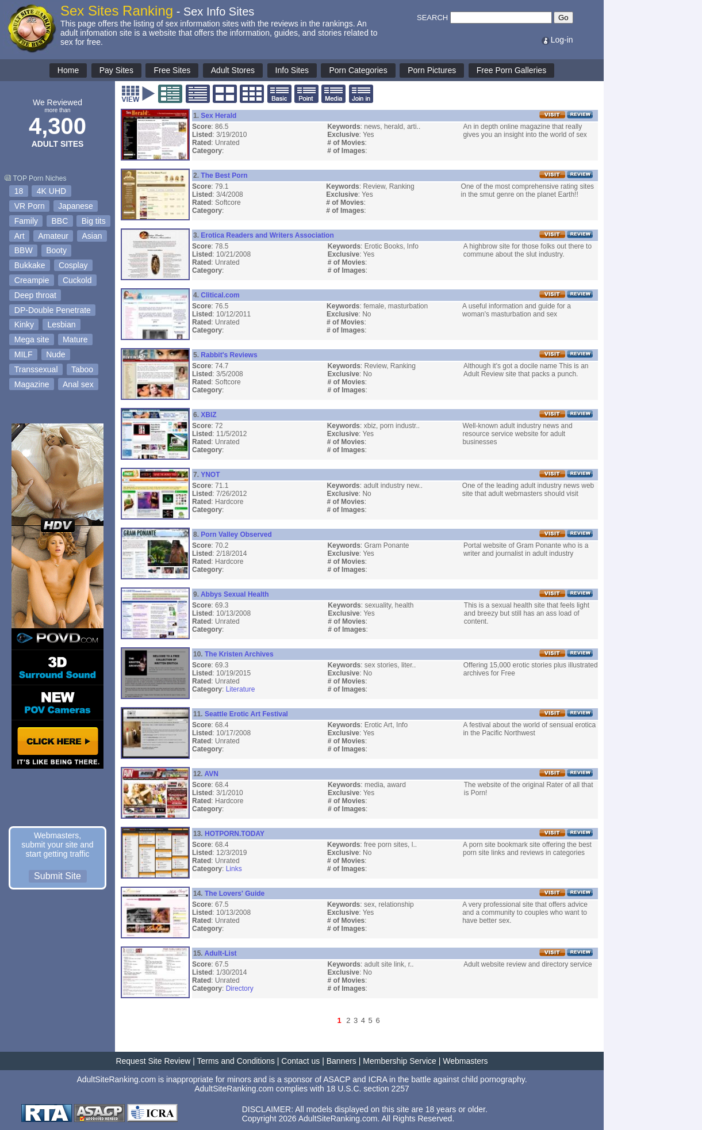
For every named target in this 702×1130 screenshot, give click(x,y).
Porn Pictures (432, 70)
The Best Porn (224, 175)
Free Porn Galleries (511, 70)
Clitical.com (220, 295)
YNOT (210, 475)
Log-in (556, 39)
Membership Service (399, 1061)
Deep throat (35, 295)
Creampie (31, 280)
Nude (55, 354)
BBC (59, 221)
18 (19, 191)
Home (68, 70)
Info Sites (292, 70)
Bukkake (29, 265)
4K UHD (51, 191)
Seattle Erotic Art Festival (246, 714)
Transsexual (36, 369)
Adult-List (221, 953)
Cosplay (73, 265)
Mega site (31, 339)
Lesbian (61, 324)
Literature (240, 689)
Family (26, 221)
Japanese (75, 206)
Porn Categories (358, 70)
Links (234, 869)
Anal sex (78, 384)
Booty (56, 250)
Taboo (82, 369)
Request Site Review (153, 1061)
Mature (75, 339)
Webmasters (465, 1061)
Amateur (53, 235)
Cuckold (77, 280)
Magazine (31, 384)
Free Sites (172, 70)
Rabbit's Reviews (229, 355)
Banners (341, 1061)
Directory (240, 988)
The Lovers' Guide (234, 894)
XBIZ (208, 415)
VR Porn (29, 206)
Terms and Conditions (236, 1061)
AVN (211, 774)
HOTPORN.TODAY (234, 834)
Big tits (94, 221)
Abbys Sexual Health (235, 594)
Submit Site (57, 876)
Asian (92, 235)
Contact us (300, 1061)
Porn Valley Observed (236, 534)
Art (19, 235)
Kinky (24, 324)
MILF (23, 354)
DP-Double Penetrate (52, 310)
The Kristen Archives (239, 654)
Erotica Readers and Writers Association (267, 235)
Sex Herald (218, 116)
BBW (23, 250)
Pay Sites (116, 70)
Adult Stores (233, 70)
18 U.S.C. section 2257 (368, 1088)
